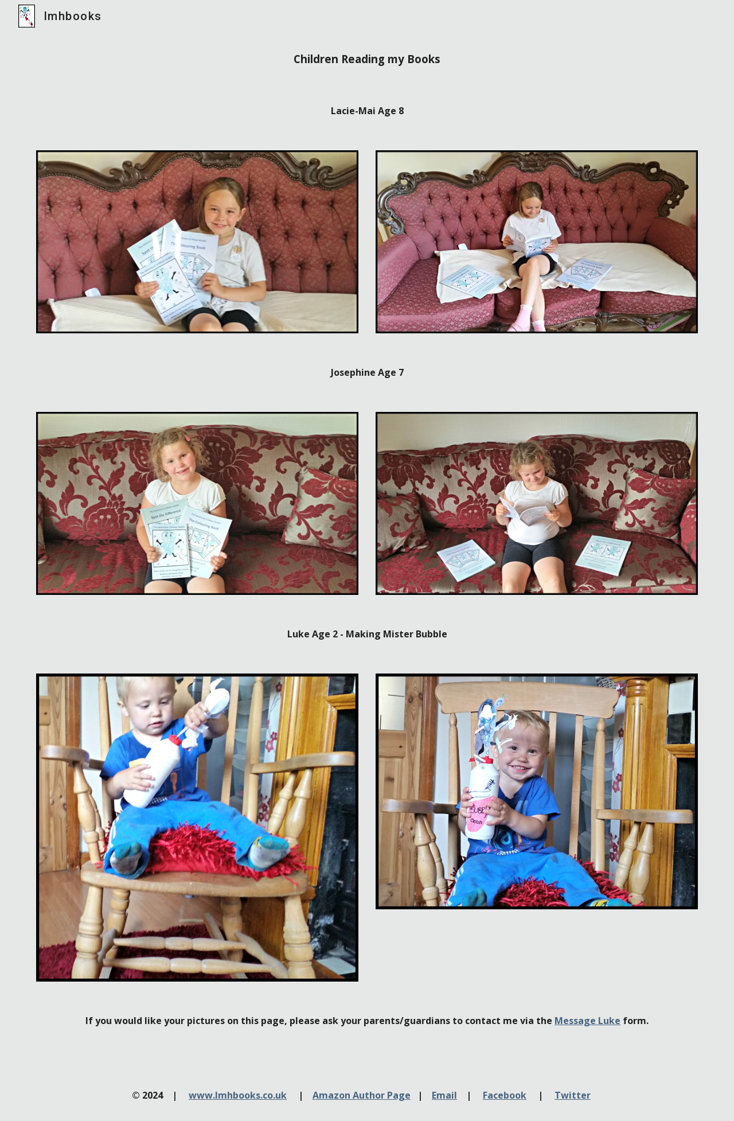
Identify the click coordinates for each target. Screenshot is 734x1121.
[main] (367, 59)
